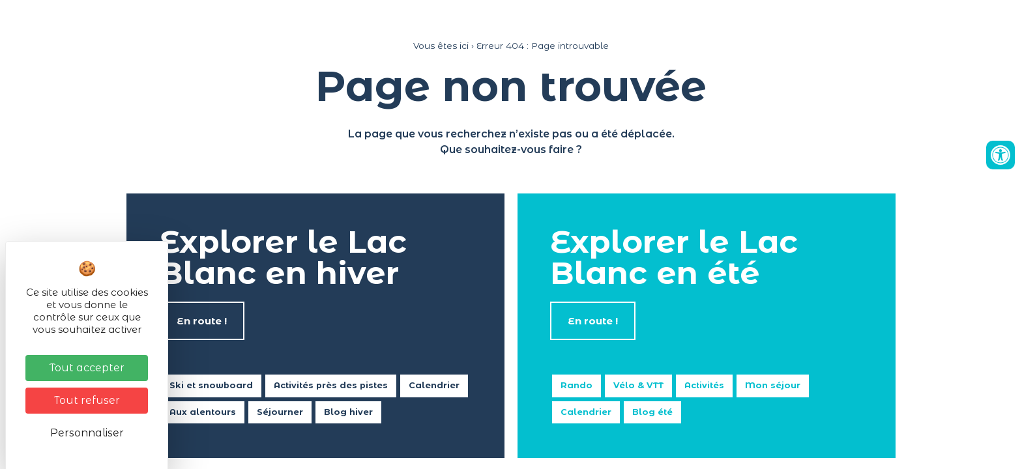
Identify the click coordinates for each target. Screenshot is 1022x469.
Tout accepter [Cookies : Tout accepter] (87, 368)
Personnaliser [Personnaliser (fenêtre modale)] (87, 433)
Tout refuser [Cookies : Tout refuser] (87, 400)
